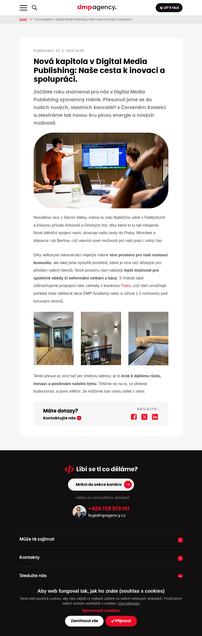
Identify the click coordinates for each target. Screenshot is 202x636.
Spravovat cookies (101, 611)
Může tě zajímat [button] (35, 531)
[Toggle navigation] (23, 8)
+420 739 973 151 (108, 501)
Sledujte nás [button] (32, 568)
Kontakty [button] (28, 549)
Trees (126, 278)
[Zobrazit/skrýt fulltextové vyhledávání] (34, 8)
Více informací (129, 603)
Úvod (23, 19)
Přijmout (119, 621)
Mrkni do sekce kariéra (99, 477)
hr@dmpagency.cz (105, 508)
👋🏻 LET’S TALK (168, 7)
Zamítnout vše (85, 621)
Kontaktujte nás (57, 410)
